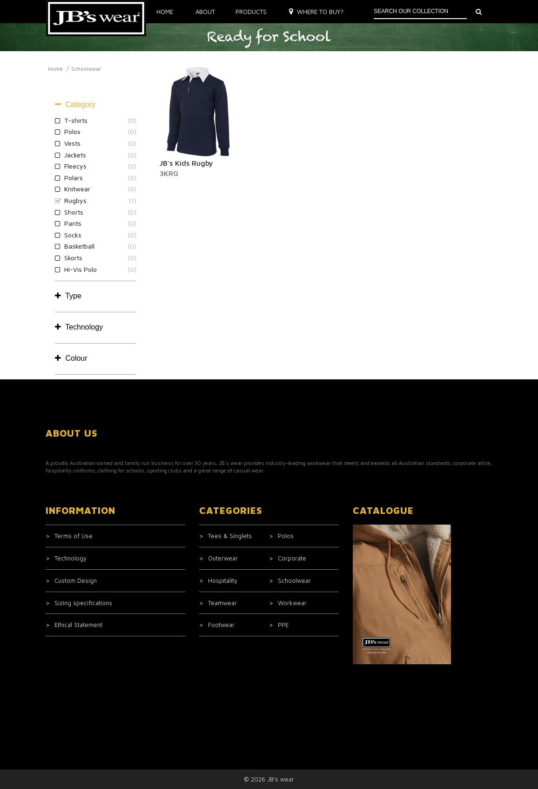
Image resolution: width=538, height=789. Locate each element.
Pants (72, 223)
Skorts (73, 258)
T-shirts (75, 120)
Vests (72, 143)
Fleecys (75, 166)
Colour (71, 358)
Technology (79, 327)
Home (164, 11)
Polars (73, 178)
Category (75, 104)
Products (251, 11)
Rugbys (75, 200)
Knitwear (77, 189)
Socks (72, 235)
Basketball (79, 246)
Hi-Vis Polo (80, 269)
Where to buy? (316, 11)
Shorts (73, 212)
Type (68, 296)
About (205, 11)
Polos (72, 131)
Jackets (75, 155)
